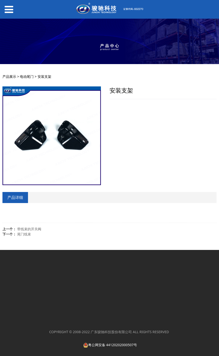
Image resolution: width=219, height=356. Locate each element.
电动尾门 (27, 76)
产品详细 (15, 197)
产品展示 (9, 76)
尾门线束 (24, 234)
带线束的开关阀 (29, 229)
